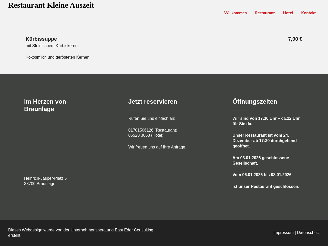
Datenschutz (308, 232)
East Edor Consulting (134, 230)
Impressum (283, 232)
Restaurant (265, 12)
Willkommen (235, 12)
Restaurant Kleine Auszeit (51, 5)
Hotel (288, 12)
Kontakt (308, 12)
